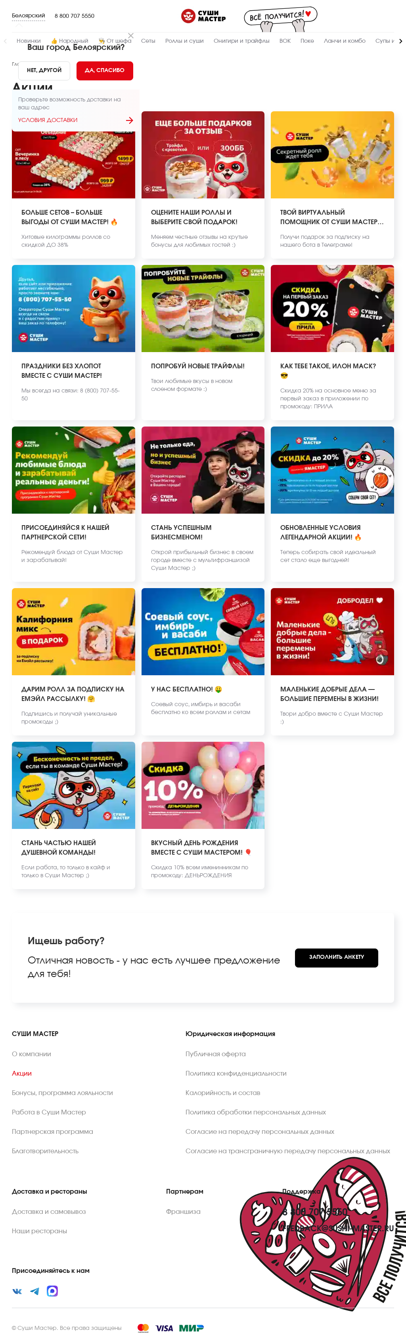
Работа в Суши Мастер (49, 1112)
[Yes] (105, 70)
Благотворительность (45, 1151)
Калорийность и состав (223, 1093)
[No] (44, 70)
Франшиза (183, 1212)
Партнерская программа (52, 1132)
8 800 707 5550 (74, 16)
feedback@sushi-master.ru (338, 1229)
